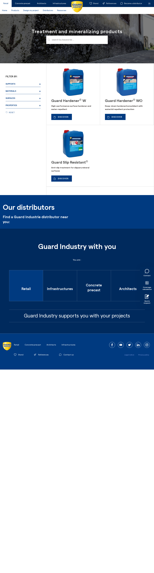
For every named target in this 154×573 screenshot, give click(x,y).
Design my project (31, 10)
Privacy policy (143, 355)
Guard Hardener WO (123, 101)
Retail (5, 3)
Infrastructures (59, 3)
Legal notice (129, 355)
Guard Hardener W (68, 101)
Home (4, 10)
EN (149, 3)
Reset (12, 112)
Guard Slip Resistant (69, 162)
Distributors (48, 10)
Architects (41, 3)
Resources (61, 10)
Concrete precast (22, 3)
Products (15, 10)
